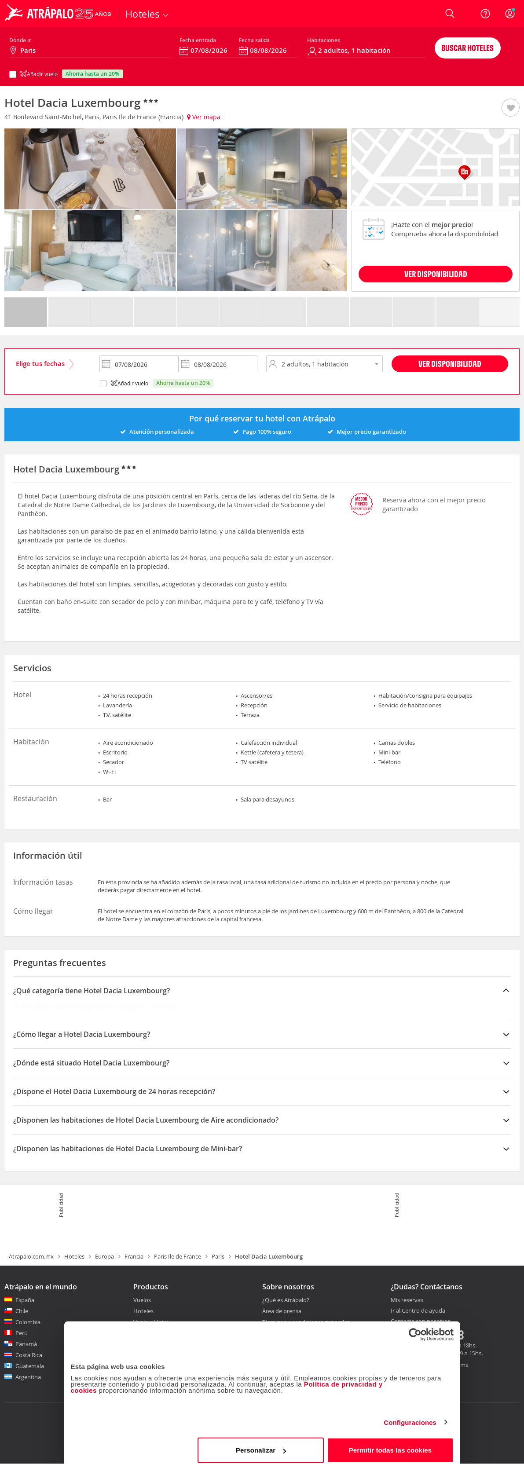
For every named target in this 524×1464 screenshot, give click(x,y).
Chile (21, 1311)
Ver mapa (203, 117)
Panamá (26, 1344)
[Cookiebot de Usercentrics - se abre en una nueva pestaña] (415, 1328)
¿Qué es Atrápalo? (285, 1300)
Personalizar (261, 1444)
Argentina (28, 1377)
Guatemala (29, 1366)
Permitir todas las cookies (390, 1444)
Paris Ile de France (177, 1256)
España (24, 1300)
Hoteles (74, 1256)
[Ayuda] (485, 13)
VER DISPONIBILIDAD (435, 273)
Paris (218, 1256)
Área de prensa (281, 1311)
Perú (21, 1333)
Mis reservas (407, 1300)
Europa (104, 1256)
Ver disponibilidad (449, 363)
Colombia (27, 1322)
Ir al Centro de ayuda (418, 1310)
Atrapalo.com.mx (31, 1256)
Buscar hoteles (467, 47)
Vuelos (142, 1300)
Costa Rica (28, 1355)
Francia (134, 1256)
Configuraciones (410, 1416)
